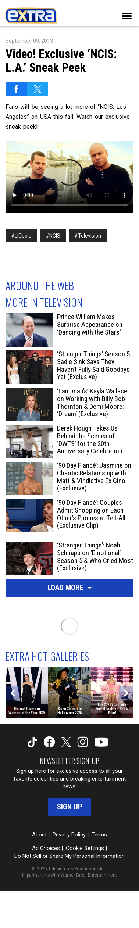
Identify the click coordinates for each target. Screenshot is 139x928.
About (39, 834)
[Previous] (13, 693)
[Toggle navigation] (127, 16)
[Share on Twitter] (37, 89)
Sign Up (69, 806)
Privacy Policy (69, 834)
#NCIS (53, 236)
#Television (87, 236)
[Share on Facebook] (16, 89)
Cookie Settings (85, 848)
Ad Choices (46, 848)
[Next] (126, 693)
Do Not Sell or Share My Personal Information (69, 856)
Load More (69, 587)
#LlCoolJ (21, 236)
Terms (99, 834)
